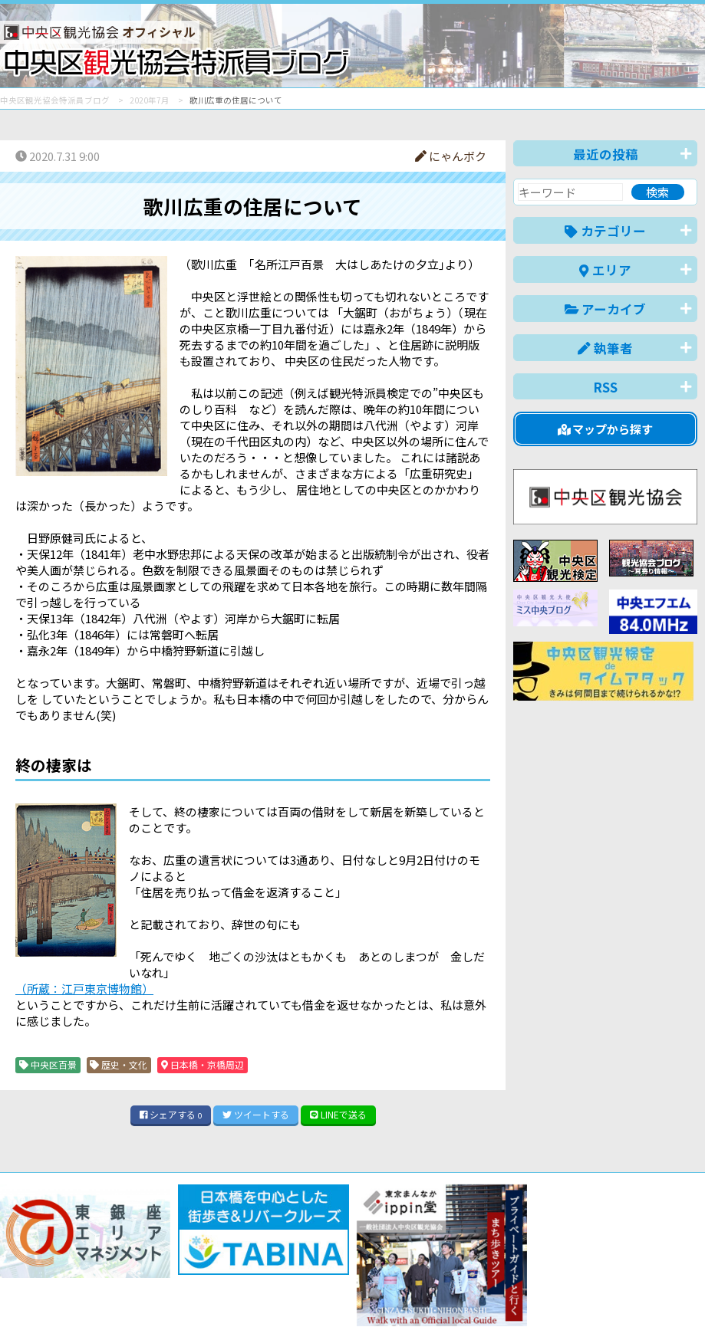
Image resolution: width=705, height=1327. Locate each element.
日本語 (432, 1291)
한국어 (680, 1291)
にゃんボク (450, 156)
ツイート (255, 1114)
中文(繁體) (619, 1291)
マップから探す (606, 429)
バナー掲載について (58, 1260)
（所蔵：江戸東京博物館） (84, 988)
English (486, 1291)
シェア (171, 1114)
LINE (338, 1114)
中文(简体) (549, 1291)
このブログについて (185, 1260)
